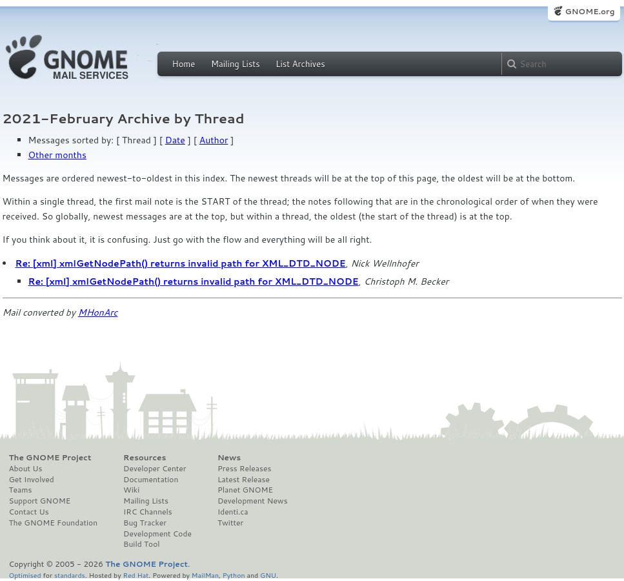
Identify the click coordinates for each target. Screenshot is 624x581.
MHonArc (98, 312)
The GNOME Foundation (53, 523)
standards (69, 575)
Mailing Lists (235, 64)
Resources (144, 458)
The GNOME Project (50, 458)
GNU (268, 575)
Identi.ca (232, 512)
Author (213, 140)
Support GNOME (40, 501)
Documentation (150, 479)
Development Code (157, 534)
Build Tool (141, 544)
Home (184, 64)
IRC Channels (147, 512)
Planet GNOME (245, 490)
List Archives (300, 64)
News (229, 458)
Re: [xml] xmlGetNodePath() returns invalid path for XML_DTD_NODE (180, 263)
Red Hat (135, 575)
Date (175, 140)
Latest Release (243, 479)
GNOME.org (589, 11)
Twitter (230, 523)
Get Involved (31, 479)
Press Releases (244, 469)
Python (234, 575)
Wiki (131, 490)
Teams (20, 490)
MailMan (205, 575)
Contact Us (29, 512)
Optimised (25, 575)
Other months (57, 154)
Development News (252, 501)
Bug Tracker (144, 523)
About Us (26, 469)
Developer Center (154, 469)
